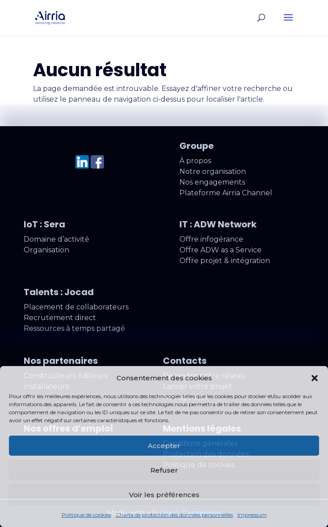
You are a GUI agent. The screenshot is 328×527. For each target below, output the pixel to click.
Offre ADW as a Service (220, 250)
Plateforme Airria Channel (225, 193)
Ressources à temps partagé (74, 328)
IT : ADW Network (218, 224)
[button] (314, 378)
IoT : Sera (44, 224)
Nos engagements (212, 182)
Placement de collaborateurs (76, 307)
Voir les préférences (164, 494)
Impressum (252, 514)
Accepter (164, 445)
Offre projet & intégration (224, 260)
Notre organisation (212, 171)
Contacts (185, 360)
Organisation (46, 250)
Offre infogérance (211, 239)
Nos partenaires (61, 360)
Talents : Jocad (59, 292)
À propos (195, 160)
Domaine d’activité (56, 239)
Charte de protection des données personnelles (174, 514)
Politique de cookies (86, 514)
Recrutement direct (60, 317)
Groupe (196, 146)
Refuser (164, 470)
